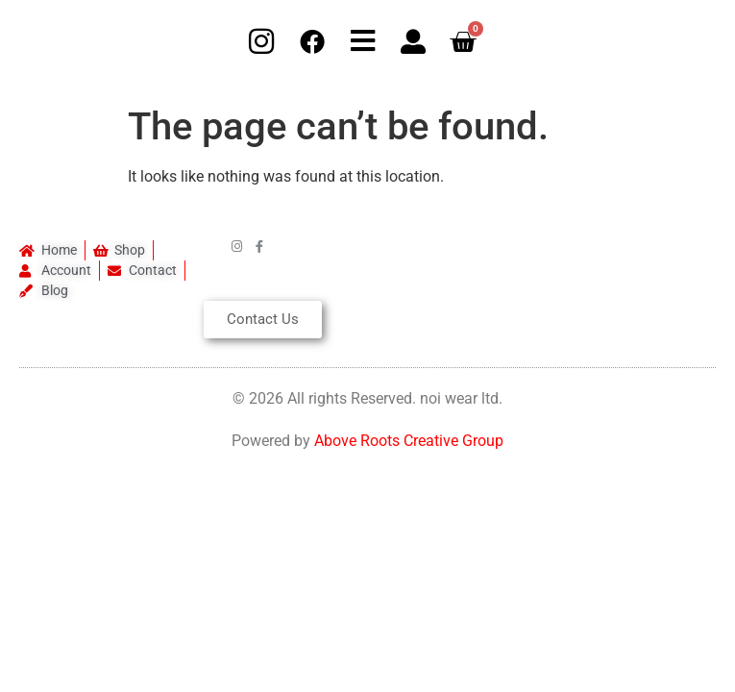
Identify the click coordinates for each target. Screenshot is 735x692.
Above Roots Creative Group (408, 441)
